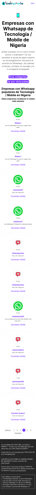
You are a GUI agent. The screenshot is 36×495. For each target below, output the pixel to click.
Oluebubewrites (18, 253)
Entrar (32, 3)
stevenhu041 (18, 190)
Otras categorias (17, 76)
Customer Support (18, 413)
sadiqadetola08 (18, 316)
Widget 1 (18, 123)
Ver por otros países (18, 81)
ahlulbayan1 (18, 221)
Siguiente (18, 433)
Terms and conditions (17, 466)
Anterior (8, 430)
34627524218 (5, 463)
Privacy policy (5, 466)
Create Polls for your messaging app (12, 452)
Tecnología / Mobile (18, 131)
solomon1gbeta (18, 350)
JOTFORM (25, 444)
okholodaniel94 (18, 381)
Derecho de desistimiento (18, 470)
